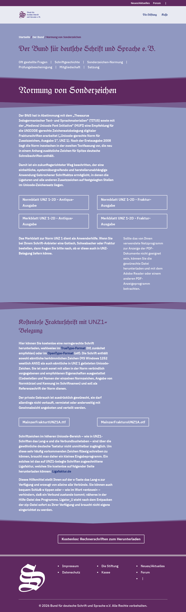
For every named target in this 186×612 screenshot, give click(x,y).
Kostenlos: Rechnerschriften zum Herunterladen (101, 539)
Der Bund (38, 37)
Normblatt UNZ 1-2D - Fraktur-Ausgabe (126, 202)
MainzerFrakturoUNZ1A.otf (123, 422)
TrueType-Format (73, 348)
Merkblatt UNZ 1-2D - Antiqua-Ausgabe (48, 221)
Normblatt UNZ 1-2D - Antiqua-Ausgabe (48, 202)
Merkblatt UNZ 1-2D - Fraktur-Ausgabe (126, 221)
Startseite (24, 37)
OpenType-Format (60, 353)
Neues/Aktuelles (140, 3)
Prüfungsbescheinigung (35, 67)
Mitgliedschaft (70, 67)
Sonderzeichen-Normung (105, 62)
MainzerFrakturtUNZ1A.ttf (44, 422)
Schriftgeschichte (67, 62)
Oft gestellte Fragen (33, 62)
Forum (157, 3)
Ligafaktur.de (61, 471)
